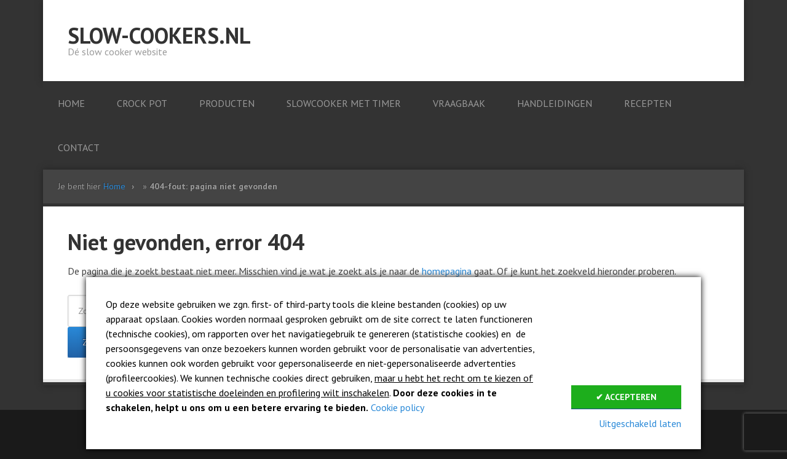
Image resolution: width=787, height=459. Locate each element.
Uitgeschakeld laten (640, 423)
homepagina (447, 271)
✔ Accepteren (626, 396)
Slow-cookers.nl (159, 35)
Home (114, 186)
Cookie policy (397, 407)
